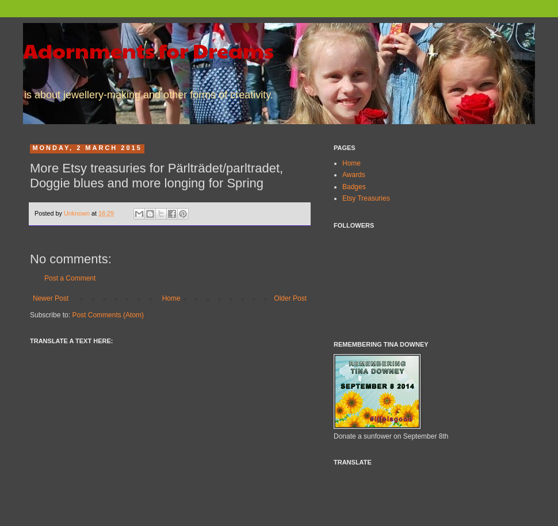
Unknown (77, 213)
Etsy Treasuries (366, 198)
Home (171, 298)
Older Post (290, 298)
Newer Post (50, 298)
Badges (354, 187)
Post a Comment (69, 278)
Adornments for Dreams (148, 50)
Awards (353, 175)
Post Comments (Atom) (108, 315)
